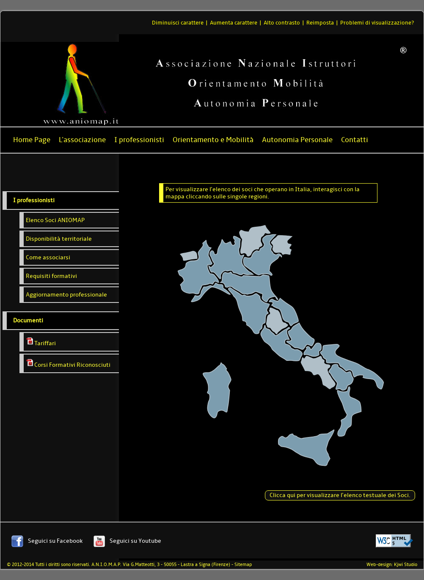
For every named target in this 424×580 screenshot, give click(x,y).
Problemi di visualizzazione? (377, 22)
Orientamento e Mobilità (213, 140)
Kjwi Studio (405, 564)
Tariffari (41, 342)
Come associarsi (48, 257)
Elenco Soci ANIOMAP (55, 220)
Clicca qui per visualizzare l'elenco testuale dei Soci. (340, 495)
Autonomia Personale (297, 140)
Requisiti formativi (51, 276)
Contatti (354, 140)
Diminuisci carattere (178, 22)
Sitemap (243, 564)
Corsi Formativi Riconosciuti (68, 363)
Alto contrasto (282, 22)
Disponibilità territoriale (59, 238)
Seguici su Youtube (135, 540)
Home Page (31, 140)
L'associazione (82, 140)
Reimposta (320, 22)
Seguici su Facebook (55, 540)
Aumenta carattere (233, 22)
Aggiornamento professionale (66, 294)
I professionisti (139, 140)
